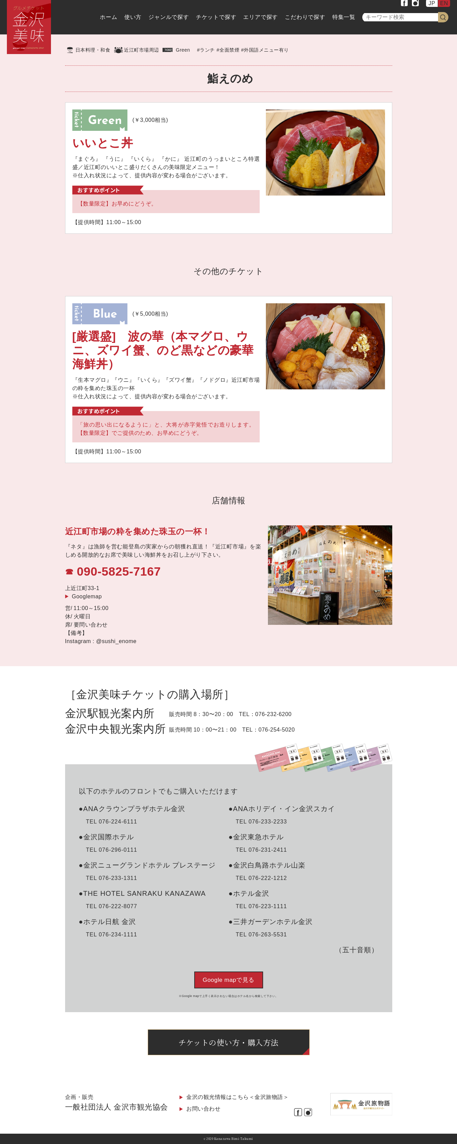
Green (183, 50)
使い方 (133, 17)
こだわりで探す (305, 17)
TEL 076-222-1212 (261, 878)
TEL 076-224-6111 (111, 822)
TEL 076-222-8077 (111, 906)
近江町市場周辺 (141, 50)
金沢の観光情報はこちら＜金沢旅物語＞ (237, 1097)
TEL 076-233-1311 (111, 878)
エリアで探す (260, 17)
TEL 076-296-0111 (111, 850)
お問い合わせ (203, 1109)
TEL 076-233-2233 (261, 822)
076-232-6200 (273, 714)
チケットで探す (216, 17)
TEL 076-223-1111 (261, 906)
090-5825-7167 (119, 571)
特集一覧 (343, 17)
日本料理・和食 (93, 50)
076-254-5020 (276, 730)
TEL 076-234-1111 (111, 934)
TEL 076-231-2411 (261, 850)
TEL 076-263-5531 (261, 934)
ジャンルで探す (168, 17)
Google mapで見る (228, 980)
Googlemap (87, 596)
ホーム (108, 17)
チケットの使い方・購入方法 (228, 1042)
